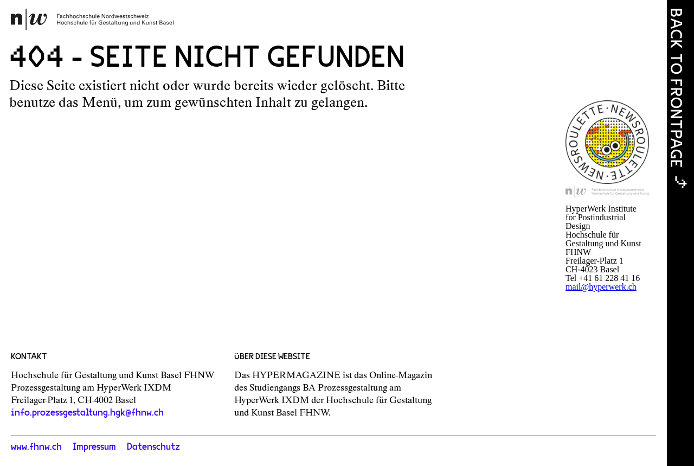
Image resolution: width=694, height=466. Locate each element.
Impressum (94, 447)
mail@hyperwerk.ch (601, 286)
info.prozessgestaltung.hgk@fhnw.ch (87, 413)
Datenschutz (153, 447)
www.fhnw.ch (36, 447)
